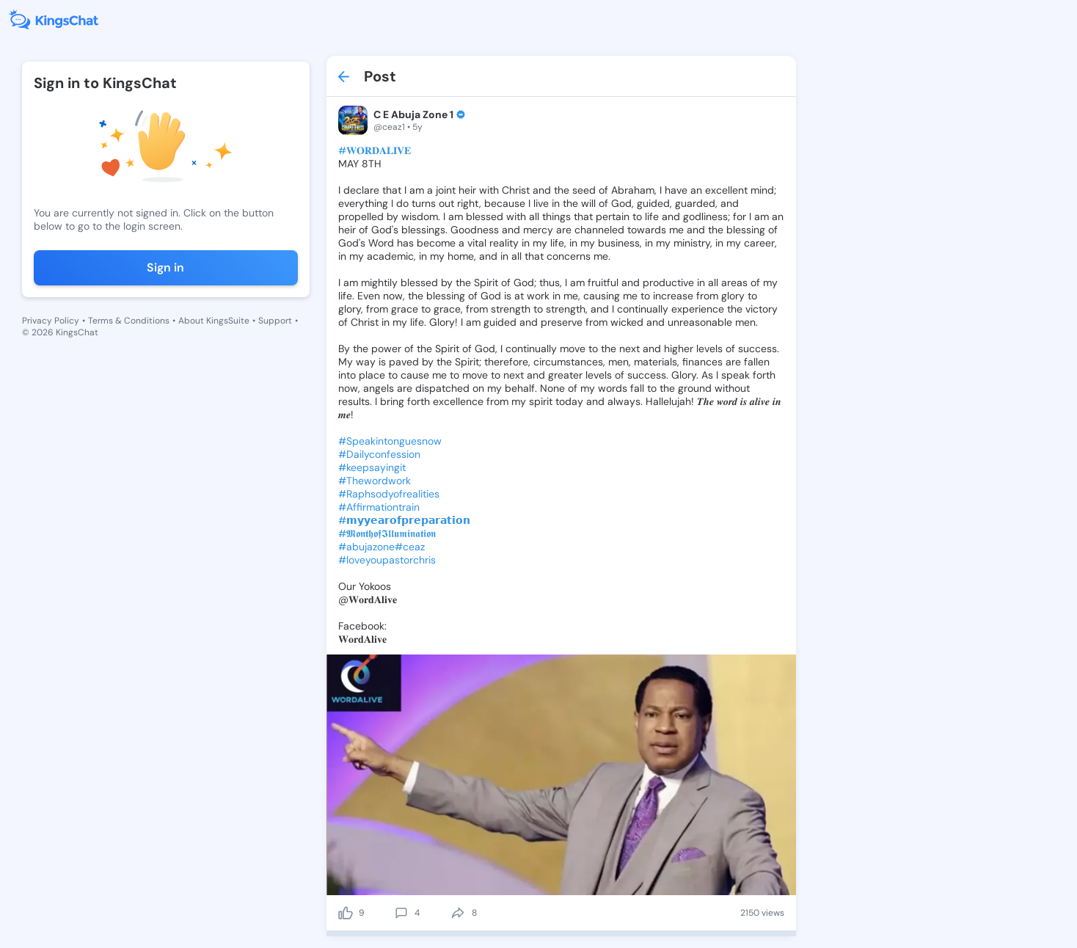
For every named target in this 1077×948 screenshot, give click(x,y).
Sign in (165, 267)
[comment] (401, 912)
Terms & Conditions (128, 321)
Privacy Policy (50, 321)
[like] (345, 912)
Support (275, 321)
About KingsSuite (213, 321)
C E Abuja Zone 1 (413, 114)
